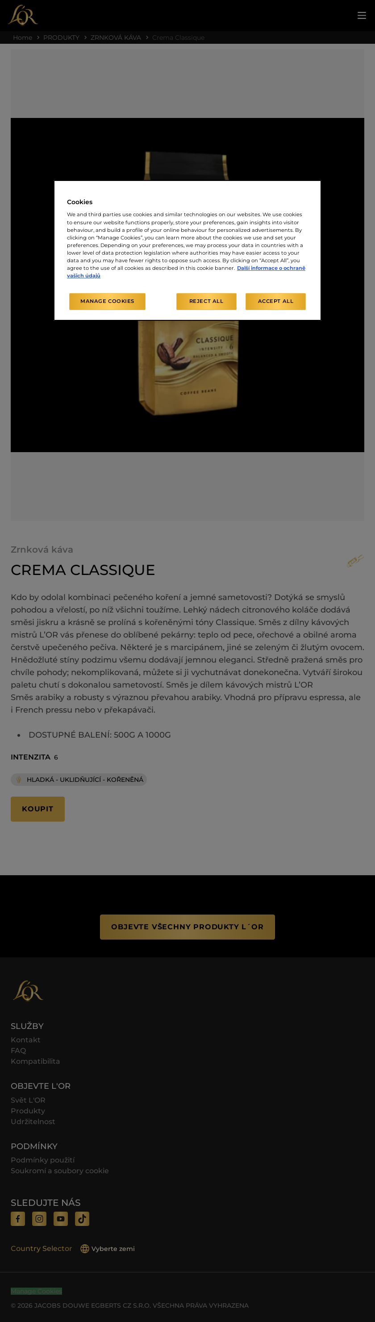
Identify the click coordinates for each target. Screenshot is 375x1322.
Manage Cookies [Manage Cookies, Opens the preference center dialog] (107, 301)
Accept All (276, 301)
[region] (187, 250)
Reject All (206, 301)
